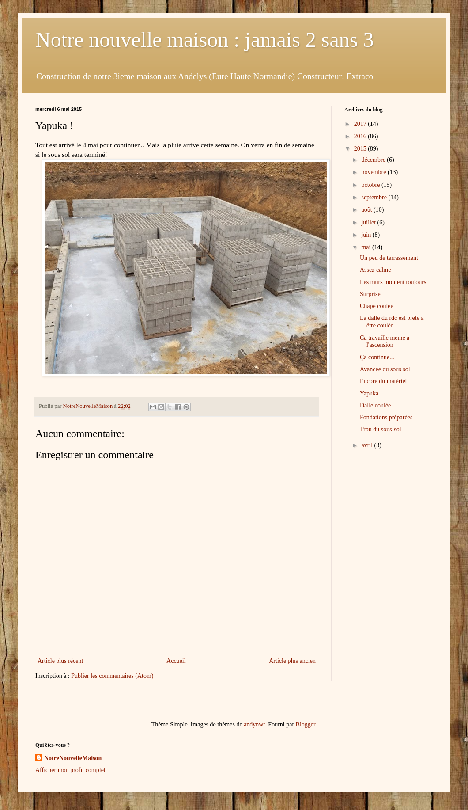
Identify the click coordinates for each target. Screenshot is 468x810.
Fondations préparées (386, 417)
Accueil (176, 661)
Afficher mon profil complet (70, 770)
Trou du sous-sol (380, 429)
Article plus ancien (292, 661)
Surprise (370, 294)
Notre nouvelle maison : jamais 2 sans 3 (204, 39)
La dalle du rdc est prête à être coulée (392, 322)
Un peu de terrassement (389, 258)
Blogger (305, 724)
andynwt (254, 724)
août (367, 209)
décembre (374, 159)
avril (367, 445)
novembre (374, 172)
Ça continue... (377, 357)
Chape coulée (376, 306)
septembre (374, 197)
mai (366, 247)
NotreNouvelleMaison (73, 758)
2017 (361, 124)
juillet (369, 222)
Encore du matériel (383, 381)
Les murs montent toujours (393, 282)
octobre (371, 185)
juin (366, 235)
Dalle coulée (375, 405)
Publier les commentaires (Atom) (112, 676)
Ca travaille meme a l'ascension (384, 342)
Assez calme (375, 269)
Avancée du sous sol (385, 369)
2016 (361, 136)
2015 (361, 148)
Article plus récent (60, 661)
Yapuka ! (371, 393)
